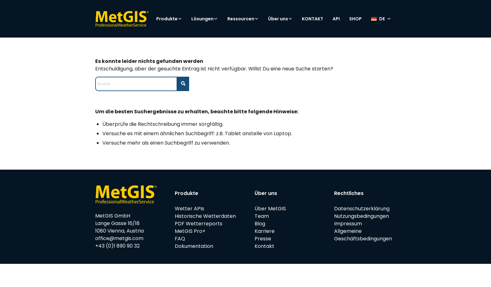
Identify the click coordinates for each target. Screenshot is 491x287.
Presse (263, 238)
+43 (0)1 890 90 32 (117, 245)
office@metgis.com (119, 238)
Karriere (265, 231)
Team (262, 216)
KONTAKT (312, 19)
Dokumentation (194, 246)
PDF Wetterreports (198, 223)
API (336, 19)
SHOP (355, 19)
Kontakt (264, 246)
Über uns (280, 19)
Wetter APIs (189, 208)
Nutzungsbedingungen (361, 216)
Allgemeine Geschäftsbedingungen (363, 235)
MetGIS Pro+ (190, 231)
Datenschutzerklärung (362, 208)
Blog (260, 223)
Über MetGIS (270, 208)
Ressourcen (243, 19)
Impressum (348, 223)
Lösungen (204, 19)
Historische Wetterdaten (205, 216)
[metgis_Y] (122, 19)
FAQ (180, 238)
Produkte (169, 19)
